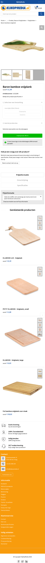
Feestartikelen (5, 510)
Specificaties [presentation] (22, 185)
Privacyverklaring (6, 541)
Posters (3, 497)
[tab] (22, 175)
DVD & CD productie (7, 486)
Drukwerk (4, 484)
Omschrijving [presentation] (22, 180)
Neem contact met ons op (10, 163)
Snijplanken (31, 20)
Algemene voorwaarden (8, 536)
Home (3, 20)
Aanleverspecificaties (7, 524)
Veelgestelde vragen (7, 527)
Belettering (4, 492)
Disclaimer (4, 544)
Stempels (4, 505)
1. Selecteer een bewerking (13, 102)
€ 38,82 (7, 414)
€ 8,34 (7, 261)
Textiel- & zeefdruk (6, 502)
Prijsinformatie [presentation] (22, 175)
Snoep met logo (6, 508)
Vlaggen (3, 494)
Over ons (3, 522)
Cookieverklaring (6, 538)
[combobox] (20, 14)
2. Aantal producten (10, 123)
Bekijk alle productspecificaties (13, 96)
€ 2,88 (7, 312)
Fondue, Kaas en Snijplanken (17, 20)
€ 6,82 (7, 363)
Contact (3, 519)
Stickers (3, 500)
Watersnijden (5, 489)
